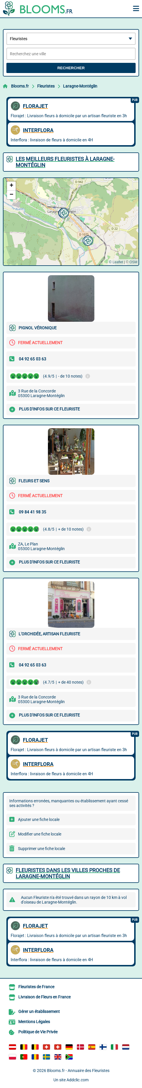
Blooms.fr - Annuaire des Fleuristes (78, 1070)
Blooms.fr (20, 86)
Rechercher (71, 68)
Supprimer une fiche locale (41, 848)
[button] (87, 240)
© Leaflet (116, 262)
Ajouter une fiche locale (39, 819)
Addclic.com (77, 1080)
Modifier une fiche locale (39, 834)
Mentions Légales (34, 1021)
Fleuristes (46, 86)
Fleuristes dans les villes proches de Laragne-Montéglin (68, 873)
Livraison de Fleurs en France (44, 997)
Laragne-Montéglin (80, 86)
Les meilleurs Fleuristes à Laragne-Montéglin (65, 162)
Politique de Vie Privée (37, 1032)
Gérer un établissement (39, 1011)
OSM (133, 262)
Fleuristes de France (36, 986)
